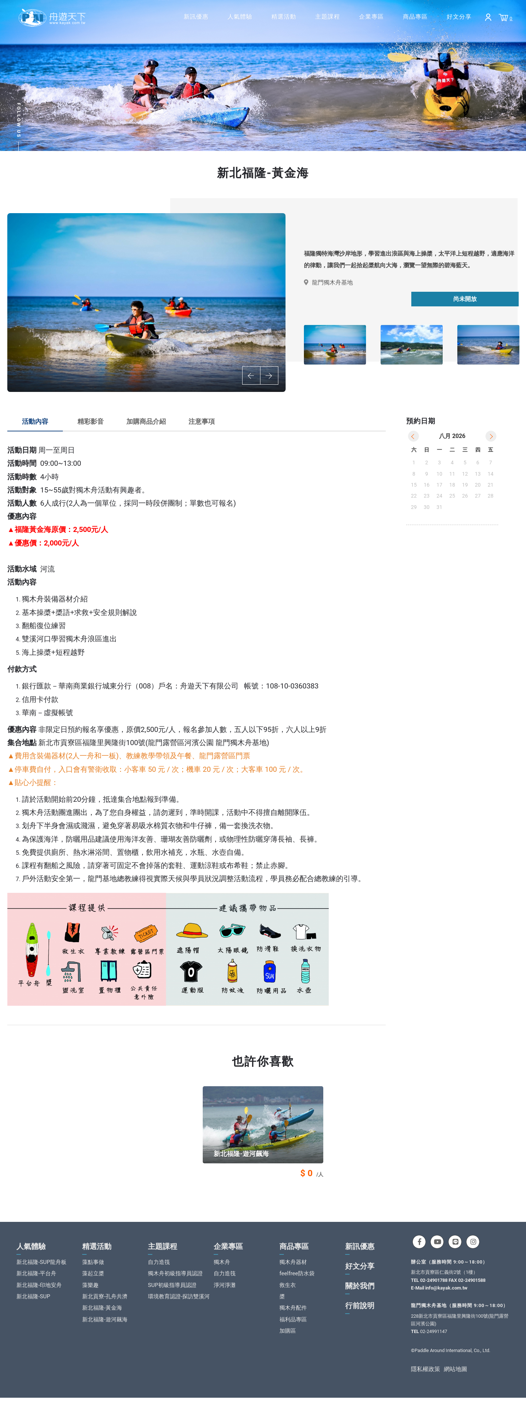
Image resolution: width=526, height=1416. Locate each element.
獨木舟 (222, 1272)
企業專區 (371, 16)
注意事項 (201, 421)
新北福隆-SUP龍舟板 (41, 1272)
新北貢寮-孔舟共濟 (104, 1306)
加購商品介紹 (146, 421)
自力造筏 (159, 1272)
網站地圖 (455, 1379)
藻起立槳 (93, 1283)
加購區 (287, 1341)
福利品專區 (293, 1329)
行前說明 (359, 1315)
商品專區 (415, 16)
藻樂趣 (90, 1295)
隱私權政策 (425, 1379)
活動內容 (35, 421)
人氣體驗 (240, 16)
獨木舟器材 (293, 1272)
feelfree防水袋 (297, 1283)
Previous (251, 375)
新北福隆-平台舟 (36, 1283)
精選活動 (283, 16)
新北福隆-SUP (33, 1306)
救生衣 (287, 1295)
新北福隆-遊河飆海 (104, 1329)
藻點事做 (93, 1272)
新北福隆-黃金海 (102, 1318)
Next (269, 375)
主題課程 (327, 16)
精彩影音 (90, 421)
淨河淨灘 (225, 1295)
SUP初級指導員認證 (172, 1295)
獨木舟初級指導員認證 (175, 1283)
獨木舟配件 (293, 1318)
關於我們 (359, 1295)
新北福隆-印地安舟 (39, 1295)
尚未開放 (465, 298)
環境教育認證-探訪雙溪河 (179, 1306)
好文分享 (459, 16)
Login (488, 17)
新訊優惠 (196, 16)
